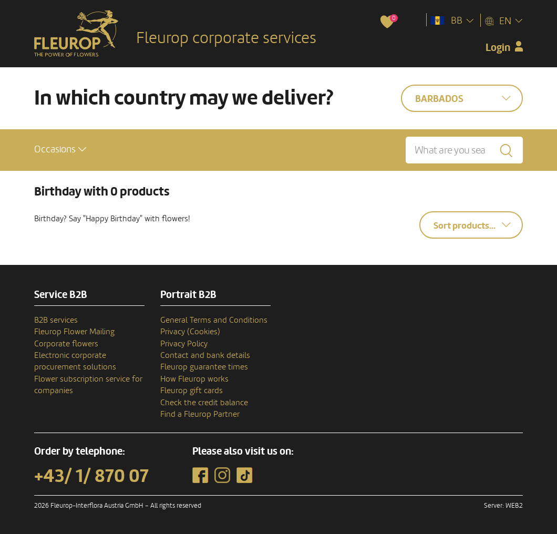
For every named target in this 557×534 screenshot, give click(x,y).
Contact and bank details (205, 355)
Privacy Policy (184, 343)
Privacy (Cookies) (190, 331)
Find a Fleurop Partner (200, 414)
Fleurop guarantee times (204, 367)
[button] (60, 149)
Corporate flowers (66, 343)
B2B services (56, 320)
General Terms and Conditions (213, 320)
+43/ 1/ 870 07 (91, 476)
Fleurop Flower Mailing (74, 331)
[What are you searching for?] (464, 150)
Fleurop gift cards (191, 390)
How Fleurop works (194, 379)
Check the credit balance (204, 402)
